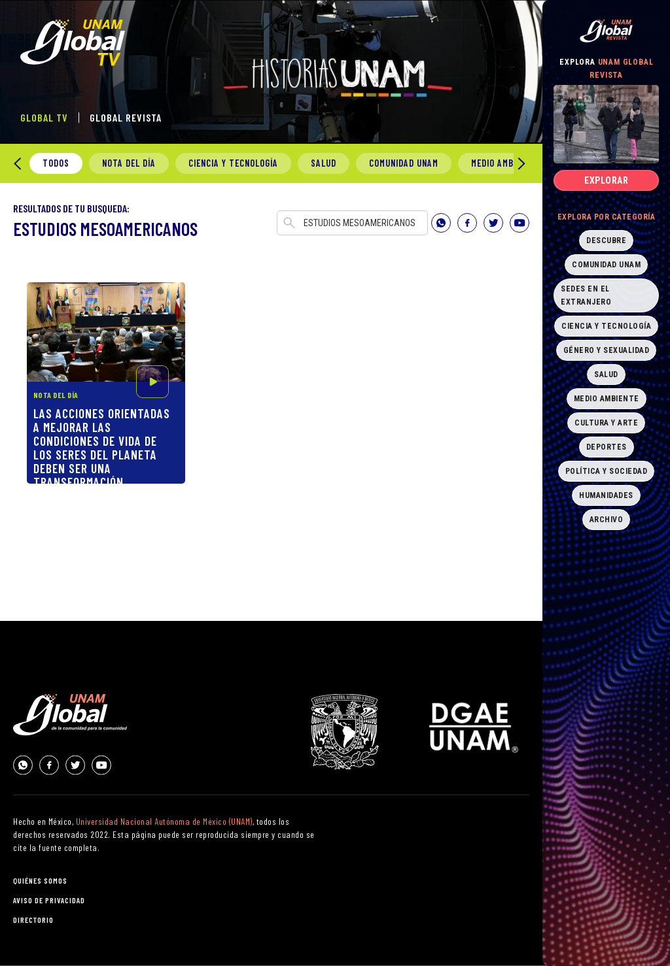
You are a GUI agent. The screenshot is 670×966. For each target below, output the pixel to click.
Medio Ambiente (504, 163)
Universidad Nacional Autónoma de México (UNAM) (164, 821)
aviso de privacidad (49, 900)
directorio (33, 919)
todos (56, 163)
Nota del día (129, 163)
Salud (323, 163)
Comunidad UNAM (403, 163)
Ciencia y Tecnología (233, 163)
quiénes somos (40, 880)
